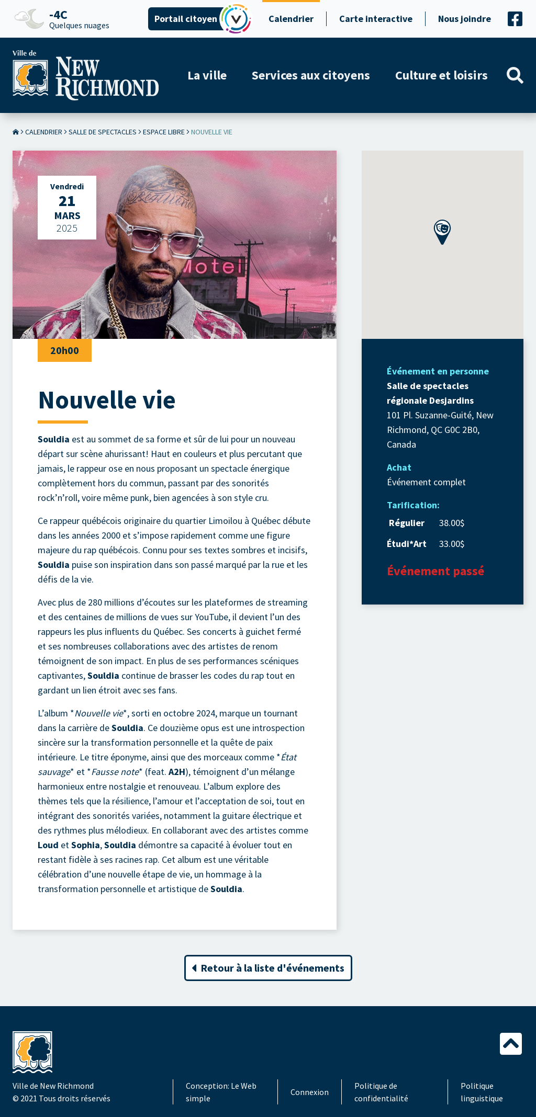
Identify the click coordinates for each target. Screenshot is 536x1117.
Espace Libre (164, 131)
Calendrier (291, 19)
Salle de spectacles (103, 131)
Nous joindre (464, 19)
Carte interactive (375, 19)
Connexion (310, 1092)
